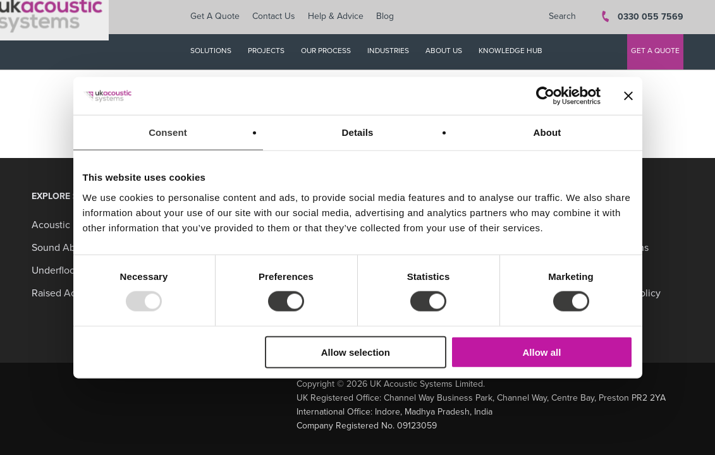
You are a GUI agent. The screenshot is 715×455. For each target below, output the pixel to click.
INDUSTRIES (394, 51)
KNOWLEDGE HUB (517, 51)
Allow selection (355, 351)
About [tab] (547, 132)
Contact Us (280, 17)
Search (562, 17)
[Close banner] (628, 96)
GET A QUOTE (655, 51)
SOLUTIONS (217, 51)
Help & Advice (342, 17)
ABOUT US (450, 51)
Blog (391, 17)
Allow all (542, 351)
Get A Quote (221, 17)
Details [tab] (358, 132)
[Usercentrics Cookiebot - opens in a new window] (545, 96)
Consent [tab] (168, 132)
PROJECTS (272, 51)
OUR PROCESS (332, 51)
